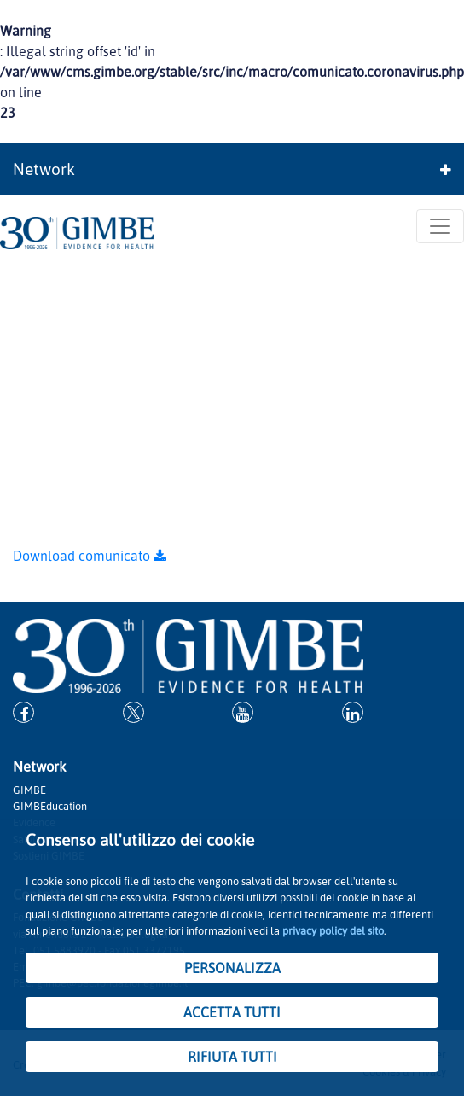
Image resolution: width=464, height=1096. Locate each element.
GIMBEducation (50, 806)
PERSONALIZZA (232, 967)
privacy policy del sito (333, 930)
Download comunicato (89, 555)
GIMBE (373, 402)
